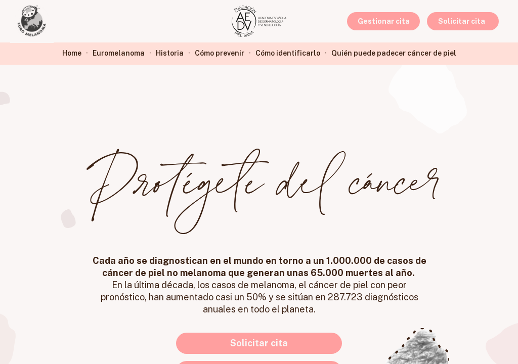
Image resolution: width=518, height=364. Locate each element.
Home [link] (71, 53)
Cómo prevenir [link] (219, 53)
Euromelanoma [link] (119, 53)
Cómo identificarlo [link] (287, 53)
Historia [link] (170, 53)
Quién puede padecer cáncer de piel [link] (393, 53)
